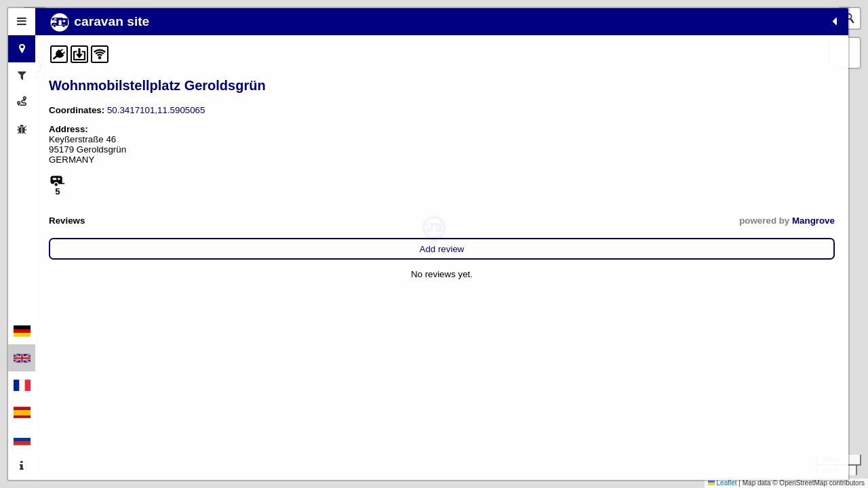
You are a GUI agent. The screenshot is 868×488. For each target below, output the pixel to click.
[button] (434, 231)
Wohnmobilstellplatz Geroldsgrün (157, 85)
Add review (177, 249)
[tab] (21, 21)
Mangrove (285, 221)
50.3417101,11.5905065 (156, 110)
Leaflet (722, 483)
